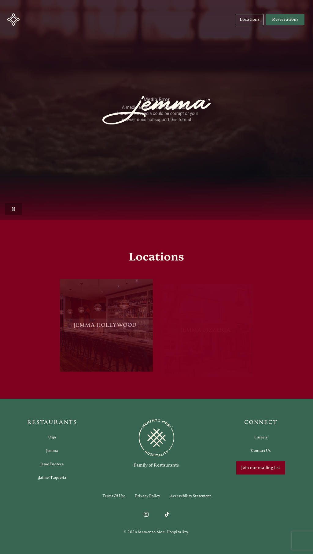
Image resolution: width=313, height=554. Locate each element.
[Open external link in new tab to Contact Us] (261, 450)
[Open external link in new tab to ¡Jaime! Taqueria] (52, 477)
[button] (13, 19)
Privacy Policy (147, 496)
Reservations (285, 19)
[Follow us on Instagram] (146, 514)
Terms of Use (113, 496)
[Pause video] (13, 209)
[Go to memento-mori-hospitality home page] (156, 443)
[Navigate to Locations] (249, 19)
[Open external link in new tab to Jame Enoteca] (52, 464)
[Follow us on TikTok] (166, 514)
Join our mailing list (260, 468)
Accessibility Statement (190, 496)
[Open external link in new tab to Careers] (261, 437)
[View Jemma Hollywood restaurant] (106, 329)
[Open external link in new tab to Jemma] (52, 450)
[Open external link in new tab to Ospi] (52, 437)
